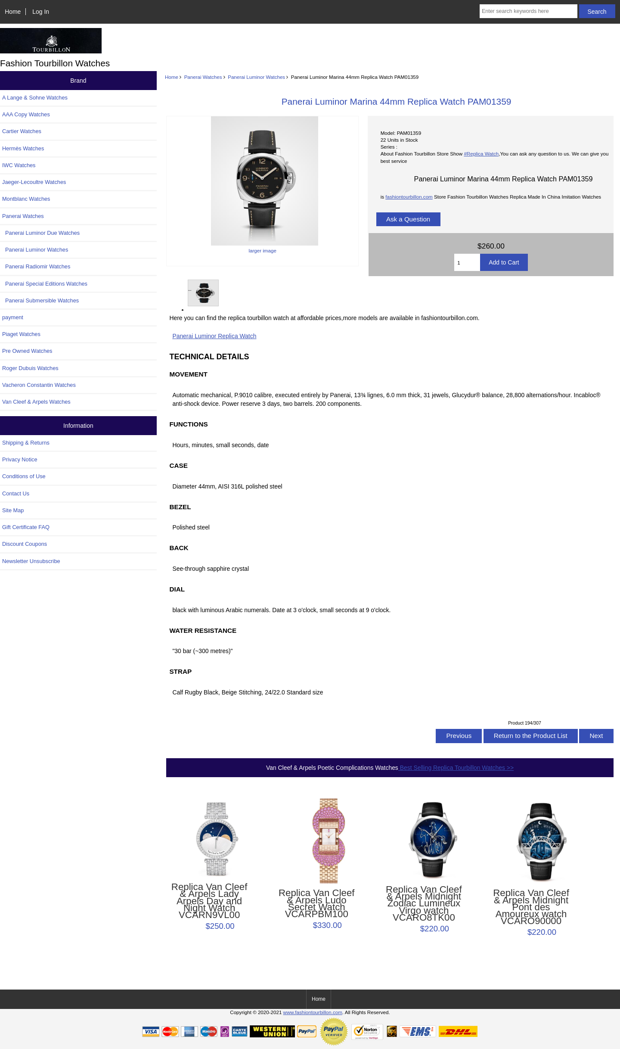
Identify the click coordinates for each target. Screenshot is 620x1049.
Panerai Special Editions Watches (44, 283)
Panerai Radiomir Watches (36, 266)
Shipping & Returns (26, 442)
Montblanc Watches (26, 199)
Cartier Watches (21, 131)
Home (13, 11)
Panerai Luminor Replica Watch (214, 336)
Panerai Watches (203, 77)
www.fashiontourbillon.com (312, 1012)
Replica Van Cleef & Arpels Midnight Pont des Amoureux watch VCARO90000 (531, 907)
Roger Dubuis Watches (30, 368)
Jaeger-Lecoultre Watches (34, 182)
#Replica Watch (481, 153)
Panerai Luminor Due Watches (41, 233)
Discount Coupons (24, 544)
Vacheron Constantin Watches (39, 385)
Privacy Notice (19, 459)
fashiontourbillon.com (409, 196)
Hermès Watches (23, 148)
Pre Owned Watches (27, 351)
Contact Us (15, 493)
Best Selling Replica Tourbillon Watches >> (456, 767)
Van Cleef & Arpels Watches (36, 401)
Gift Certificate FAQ (26, 527)
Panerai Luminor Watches (256, 77)
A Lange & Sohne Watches (35, 97)
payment (12, 317)
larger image (203, 293)
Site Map (13, 510)
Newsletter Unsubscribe (31, 561)
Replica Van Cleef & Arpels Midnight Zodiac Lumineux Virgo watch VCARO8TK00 (424, 903)
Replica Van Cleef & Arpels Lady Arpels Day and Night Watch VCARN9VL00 (209, 901)
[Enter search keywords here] (528, 11)
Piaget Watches (21, 334)
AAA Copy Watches (26, 114)
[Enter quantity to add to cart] (467, 262)
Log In (40, 11)
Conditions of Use (24, 476)
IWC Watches (18, 165)
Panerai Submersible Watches (40, 300)
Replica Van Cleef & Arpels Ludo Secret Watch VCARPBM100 (317, 904)
